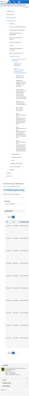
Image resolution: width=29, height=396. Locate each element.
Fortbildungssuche (10, 11)
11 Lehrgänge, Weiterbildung (15, 163)
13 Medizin (11, 169)
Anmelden (25, 7)
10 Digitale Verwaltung (14, 56)
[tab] (14, 365)
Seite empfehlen (6, 386)
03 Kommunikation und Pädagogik (17, 30)
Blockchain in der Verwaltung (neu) (20, 76)
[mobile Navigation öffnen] (9, 2)
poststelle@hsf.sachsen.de (14, 374)
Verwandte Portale (7, 383)
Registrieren (9, 176)
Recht (13, 160)
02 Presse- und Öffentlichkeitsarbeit (17, 27)
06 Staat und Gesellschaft (15, 42)
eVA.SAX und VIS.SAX (16, 157)
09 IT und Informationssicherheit (16, 53)
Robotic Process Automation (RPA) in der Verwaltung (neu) (20, 103)
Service (4, 380)
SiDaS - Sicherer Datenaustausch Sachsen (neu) (19, 109)
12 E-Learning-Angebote (14, 166)
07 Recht (11, 45)
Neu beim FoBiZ (9, 14)
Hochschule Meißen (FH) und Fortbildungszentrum (14, 5)
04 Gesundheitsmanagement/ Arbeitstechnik (15, 33)
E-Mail (5, 389)
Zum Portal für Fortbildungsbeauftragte (11, 186)
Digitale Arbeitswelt (16, 154)
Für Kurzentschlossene (11, 17)
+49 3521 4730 (12, 372)
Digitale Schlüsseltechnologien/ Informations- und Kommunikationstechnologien (20, 70)
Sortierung (7, 201)
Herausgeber (5, 365)
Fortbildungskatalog (10, 20)
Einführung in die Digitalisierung (18, 64)
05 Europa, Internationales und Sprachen (16, 38)
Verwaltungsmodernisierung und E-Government (19, 60)
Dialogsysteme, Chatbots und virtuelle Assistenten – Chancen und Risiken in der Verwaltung (21, 83)
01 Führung (12, 23)
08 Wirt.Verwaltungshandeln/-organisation (16, 49)
